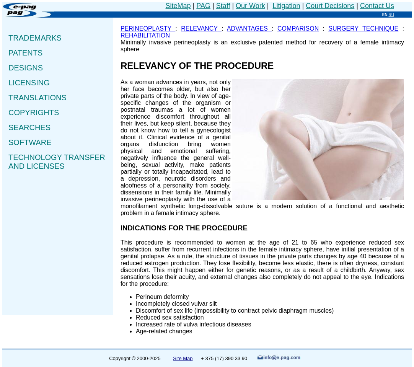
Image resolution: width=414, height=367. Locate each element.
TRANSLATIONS (37, 97)
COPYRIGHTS (33, 112)
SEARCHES (32, 127)
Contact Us (377, 6)
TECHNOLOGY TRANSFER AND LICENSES (56, 161)
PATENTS (28, 53)
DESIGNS (26, 68)
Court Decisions (330, 6)
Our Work (250, 6)
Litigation (286, 6)
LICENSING (30, 82)
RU (391, 15)
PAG (203, 6)
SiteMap (178, 6)
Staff (223, 6)
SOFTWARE (30, 142)
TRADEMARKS (36, 38)
